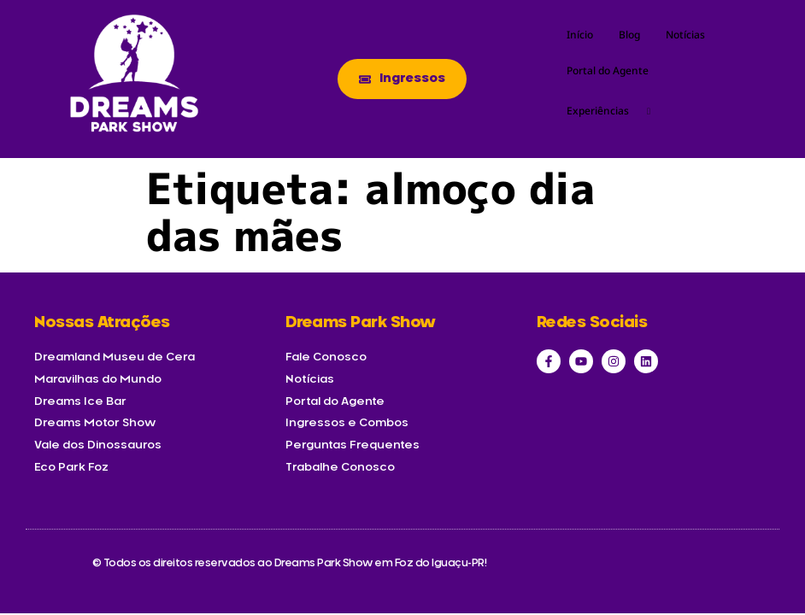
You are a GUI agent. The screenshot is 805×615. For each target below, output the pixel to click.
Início (580, 34)
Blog (629, 34)
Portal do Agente (608, 70)
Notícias (685, 34)
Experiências (615, 111)
